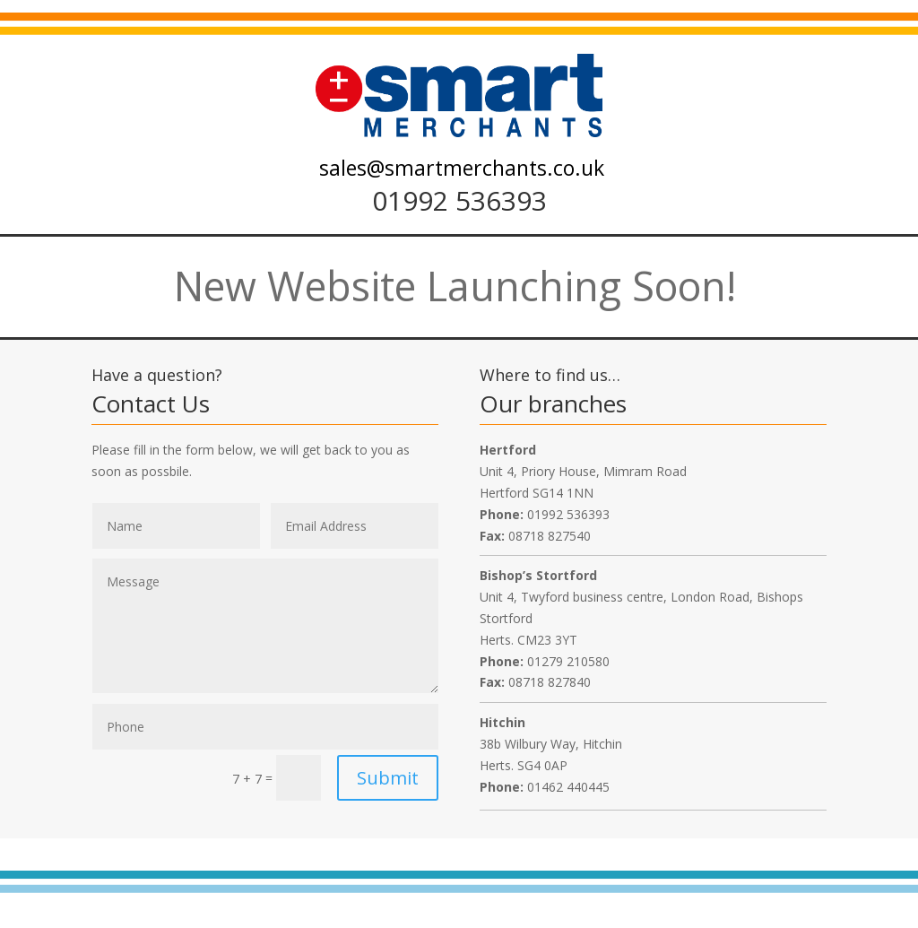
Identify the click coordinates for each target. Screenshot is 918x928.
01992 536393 (459, 200)
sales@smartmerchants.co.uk (461, 167)
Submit (388, 778)
